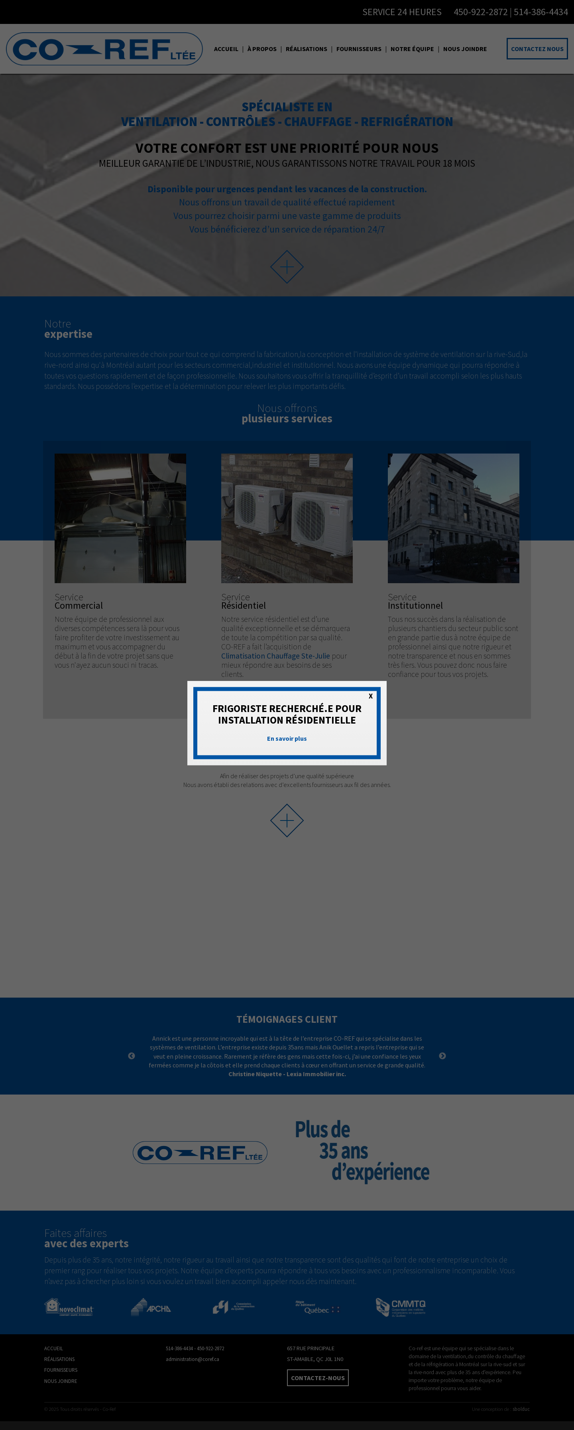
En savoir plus (287, 739)
